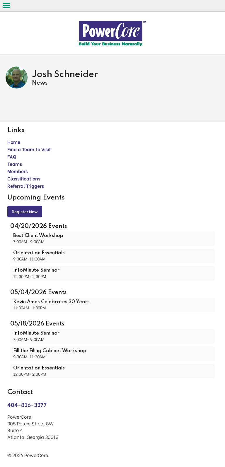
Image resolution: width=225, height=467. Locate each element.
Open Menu (6, 5)
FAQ (11, 156)
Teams (14, 163)
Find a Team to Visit (29, 149)
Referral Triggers (25, 185)
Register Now (25, 211)
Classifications (23, 178)
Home (13, 141)
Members (17, 171)
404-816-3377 (27, 404)
